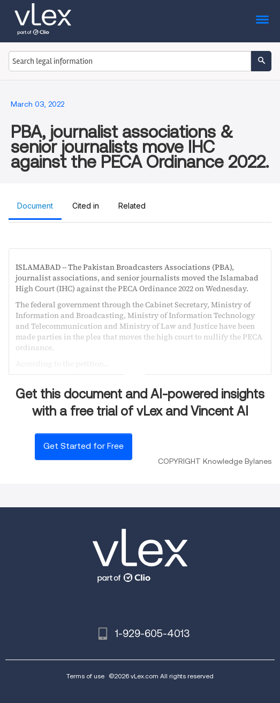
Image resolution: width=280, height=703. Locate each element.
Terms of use (85, 675)
